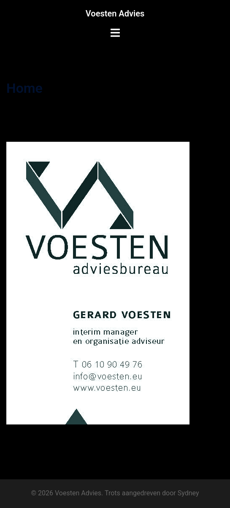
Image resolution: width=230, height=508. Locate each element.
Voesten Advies (115, 13)
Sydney (188, 493)
